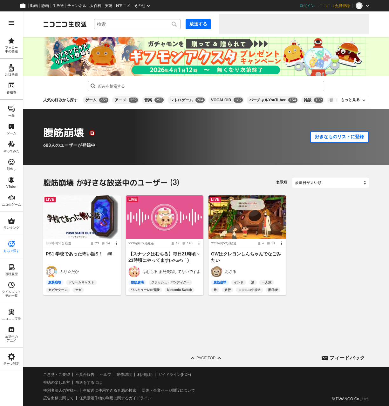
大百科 (95, 6)
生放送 (58, 6)
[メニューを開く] (11, 23)
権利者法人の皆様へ (60, 390)
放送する (198, 23)
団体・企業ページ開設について (168, 390)
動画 (34, 6)
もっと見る (350, 100)
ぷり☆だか (69, 271)
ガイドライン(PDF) (174, 374)
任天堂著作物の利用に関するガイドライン (115, 398)
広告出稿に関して (58, 398)
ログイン (307, 6)
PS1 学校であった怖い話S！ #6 (79, 253)
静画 (45, 6)
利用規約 (145, 374)
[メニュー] (116, 243)
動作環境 (124, 374)
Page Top (205, 358)
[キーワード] (137, 24)
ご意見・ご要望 (56, 374)
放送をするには (88, 382)
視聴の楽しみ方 (56, 382)
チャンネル (76, 6)
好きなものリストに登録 (339, 136)
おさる (230, 271)
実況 (109, 6)
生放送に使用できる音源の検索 (109, 390)
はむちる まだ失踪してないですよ (171, 271)
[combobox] (137, 24)
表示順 (281, 182)
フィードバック (347, 357)
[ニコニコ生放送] (64, 24)
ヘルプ (105, 374)
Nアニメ (123, 6)
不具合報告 (84, 374)
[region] (11, 208)
